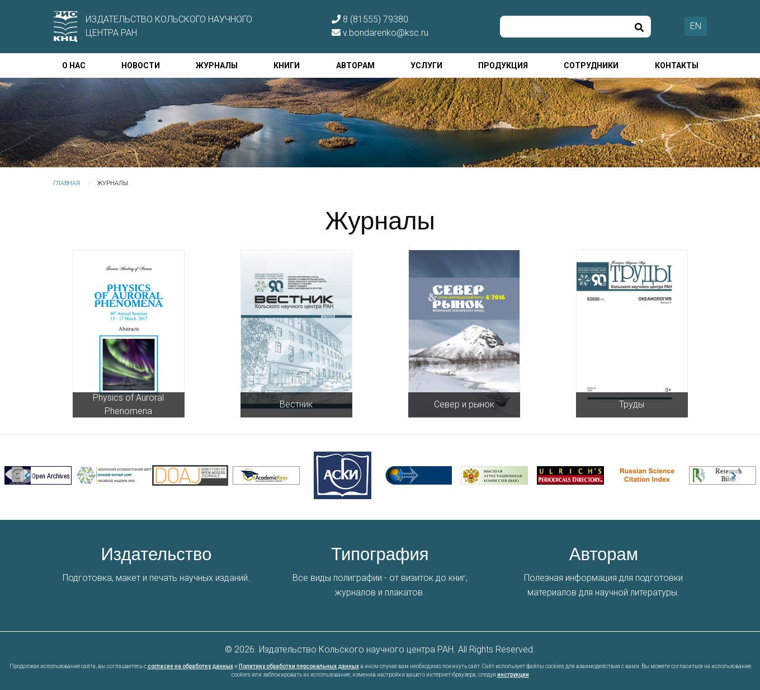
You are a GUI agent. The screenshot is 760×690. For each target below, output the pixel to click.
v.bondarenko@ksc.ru (380, 32)
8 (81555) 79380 (370, 19)
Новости (140, 65)
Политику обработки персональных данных (299, 666)
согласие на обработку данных (190, 666)
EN (695, 26)
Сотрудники (591, 65)
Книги (286, 65)
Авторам (355, 65)
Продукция (503, 65)
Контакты (676, 65)
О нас (74, 65)
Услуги (426, 65)
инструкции (513, 675)
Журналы (217, 65)
